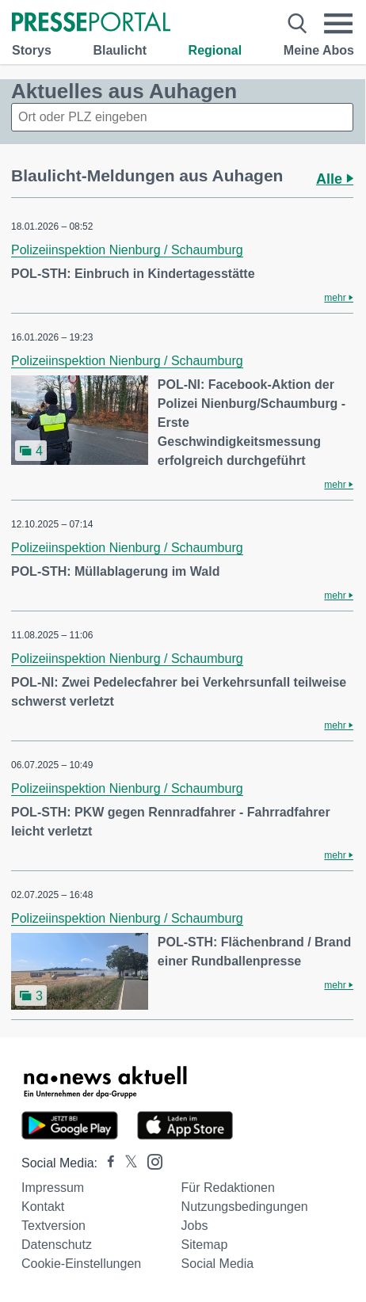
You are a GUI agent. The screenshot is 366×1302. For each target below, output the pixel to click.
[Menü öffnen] (338, 24)
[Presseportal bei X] (126, 1163)
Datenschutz (56, 1244)
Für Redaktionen (228, 1187)
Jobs (194, 1225)
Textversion (53, 1225)
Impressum (52, 1187)
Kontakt (42, 1206)
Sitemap (204, 1244)
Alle (334, 179)
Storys (31, 50)
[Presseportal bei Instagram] (150, 1160)
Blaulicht (120, 50)
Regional (215, 50)
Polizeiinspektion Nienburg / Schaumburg (127, 250)
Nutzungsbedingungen (244, 1206)
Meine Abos (319, 50)
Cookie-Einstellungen (81, 1263)
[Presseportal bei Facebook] (106, 1163)
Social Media (217, 1263)
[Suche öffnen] (297, 24)
